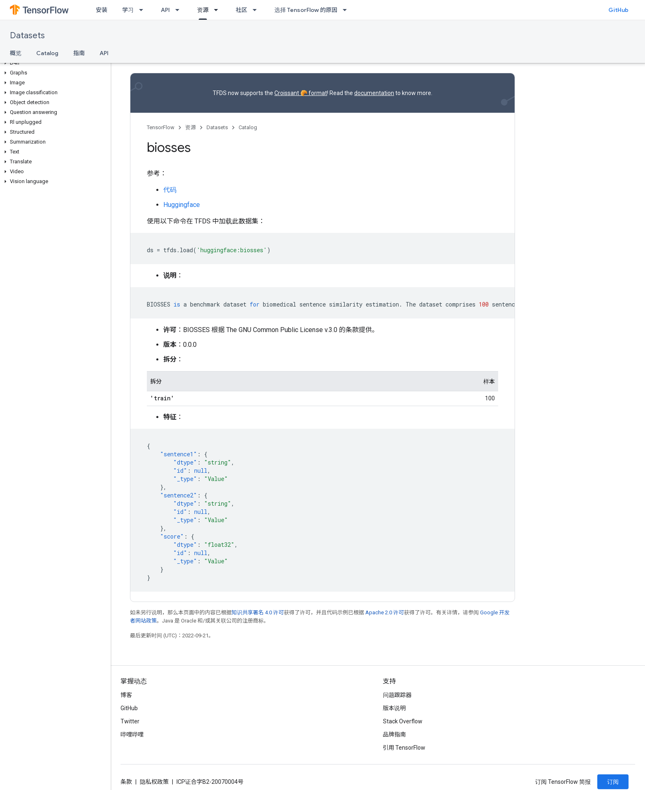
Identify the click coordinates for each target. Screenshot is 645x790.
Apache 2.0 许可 (384, 612)
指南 (79, 53)
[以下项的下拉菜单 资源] (218, 10)
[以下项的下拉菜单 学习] (143, 10)
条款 (126, 781)
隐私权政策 (154, 781)
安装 (101, 10)
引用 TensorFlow (404, 747)
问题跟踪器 (397, 695)
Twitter (130, 721)
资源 (190, 127)
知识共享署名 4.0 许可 (258, 612)
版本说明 (394, 708)
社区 (241, 10)
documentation (374, 93)
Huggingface (181, 205)
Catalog (47, 53)
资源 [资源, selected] (203, 10)
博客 (126, 695)
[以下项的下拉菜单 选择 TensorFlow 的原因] (347, 10)
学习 (128, 10)
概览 (15, 53)
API (165, 10)
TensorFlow (160, 127)
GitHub (618, 10)
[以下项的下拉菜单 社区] (257, 10)
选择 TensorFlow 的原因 (305, 10)
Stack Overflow (402, 721)
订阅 (613, 781)
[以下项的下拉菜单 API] (180, 10)
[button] (53, 63)
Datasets (27, 35)
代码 (169, 190)
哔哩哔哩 (132, 734)
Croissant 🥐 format (300, 93)
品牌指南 (394, 734)
